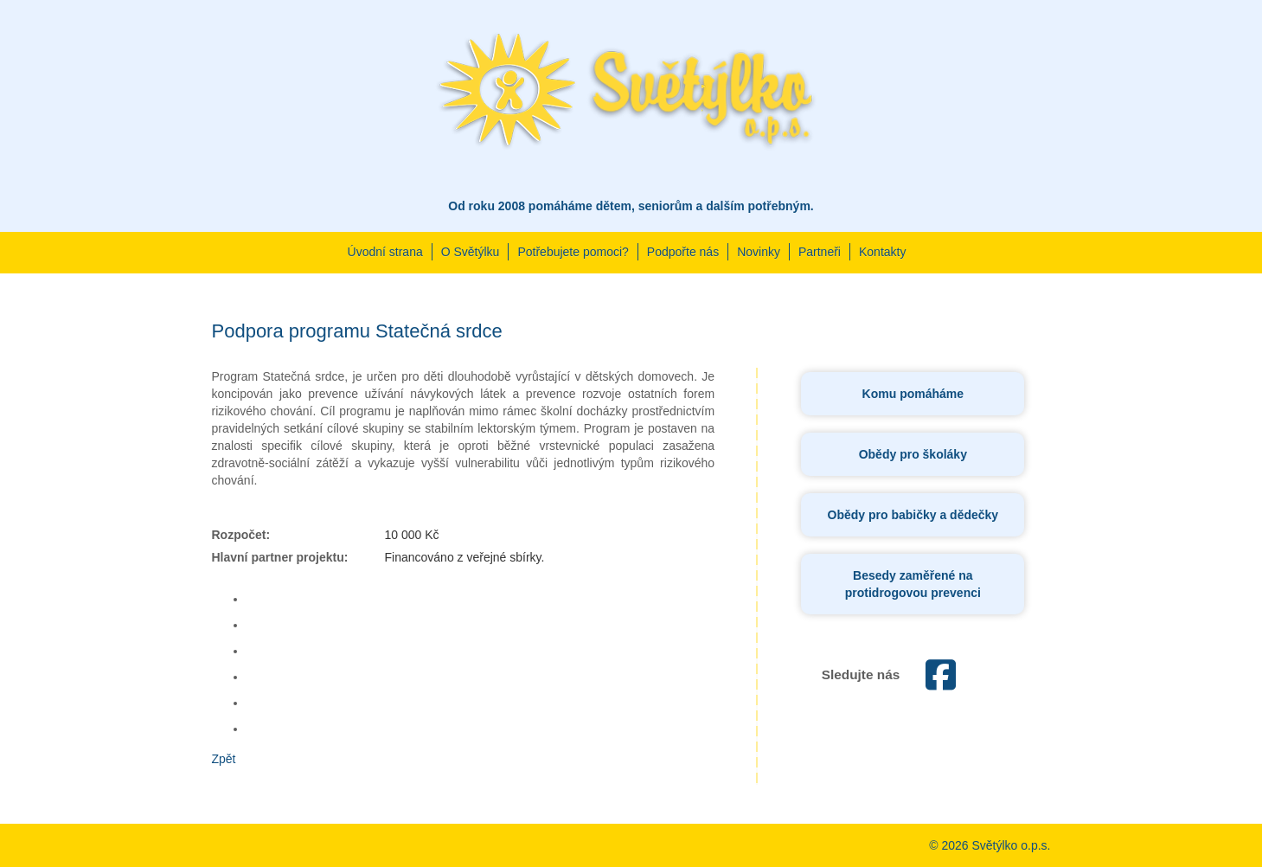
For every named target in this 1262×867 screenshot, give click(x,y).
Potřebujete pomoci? (572, 252)
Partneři (819, 252)
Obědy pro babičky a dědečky (913, 515)
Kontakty (882, 252)
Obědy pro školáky (913, 454)
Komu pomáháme (913, 394)
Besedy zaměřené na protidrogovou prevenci (913, 584)
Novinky (758, 252)
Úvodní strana (385, 252)
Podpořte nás (683, 252)
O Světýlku (470, 252)
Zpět (224, 759)
